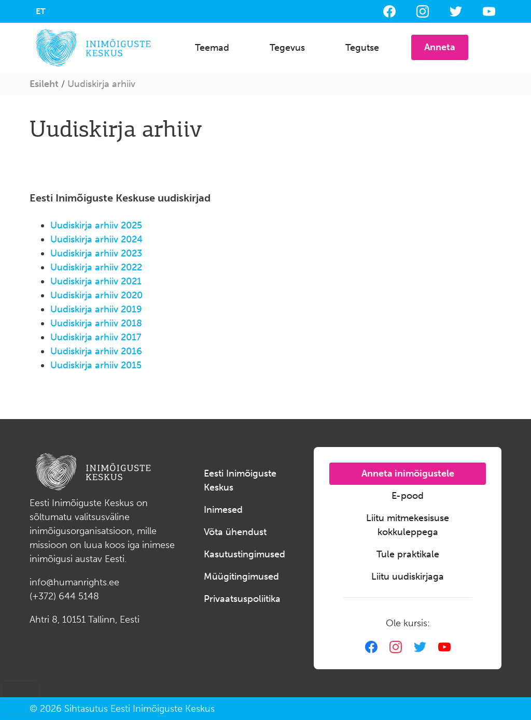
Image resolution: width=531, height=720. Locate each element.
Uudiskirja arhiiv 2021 (96, 281)
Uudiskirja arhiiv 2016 (96, 351)
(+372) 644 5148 (64, 596)
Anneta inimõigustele (407, 473)
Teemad (212, 47)
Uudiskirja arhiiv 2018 (96, 323)
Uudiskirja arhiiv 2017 (96, 337)
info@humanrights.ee (74, 582)
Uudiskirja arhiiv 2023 (96, 253)
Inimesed (223, 509)
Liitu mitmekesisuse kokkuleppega (407, 525)
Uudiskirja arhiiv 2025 (96, 225)
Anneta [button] (439, 47)
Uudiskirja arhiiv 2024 (96, 239)
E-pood (408, 495)
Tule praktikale (407, 554)
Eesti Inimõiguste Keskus (240, 480)
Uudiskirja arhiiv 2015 (96, 365)
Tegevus (287, 47)
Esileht (44, 84)
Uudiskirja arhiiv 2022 (96, 267)
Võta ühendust (235, 532)
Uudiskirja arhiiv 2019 (96, 309)
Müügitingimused (241, 576)
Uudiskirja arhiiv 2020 (96, 295)
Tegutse (362, 47)
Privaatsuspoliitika (242, 598)
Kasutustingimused (244, 554)
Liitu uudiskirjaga (407, 576)
